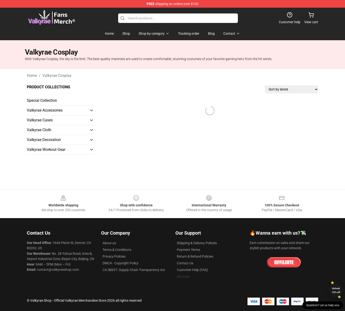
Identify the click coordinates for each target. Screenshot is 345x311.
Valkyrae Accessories (45, 110)
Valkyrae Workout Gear (46, 149)
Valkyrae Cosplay (57, 75)
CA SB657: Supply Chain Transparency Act (134, 270)
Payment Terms (188, 250)
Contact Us (185, 263)
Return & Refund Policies (195, 256)
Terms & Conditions (117, 250)
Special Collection (42, 100)
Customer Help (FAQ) (192, 270)
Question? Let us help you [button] (322, 305)
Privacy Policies (114, 256)
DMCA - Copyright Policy (120, 263)
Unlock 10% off (336, 290)
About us (109, 243)
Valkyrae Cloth (39, 130)
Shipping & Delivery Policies (197, 243)
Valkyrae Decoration (44, 139)
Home (32, 75)
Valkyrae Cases (40, 120)
